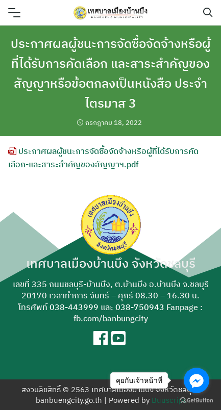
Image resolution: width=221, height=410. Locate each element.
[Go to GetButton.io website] (196, 400)
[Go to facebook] (196, 380)
